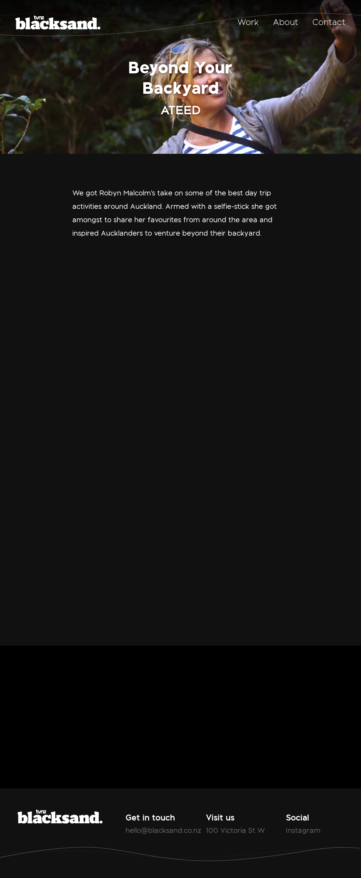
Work (248, 22)
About (285, 22)
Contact (328, 22)
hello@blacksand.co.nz (163, 830)
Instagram (303, 830)
